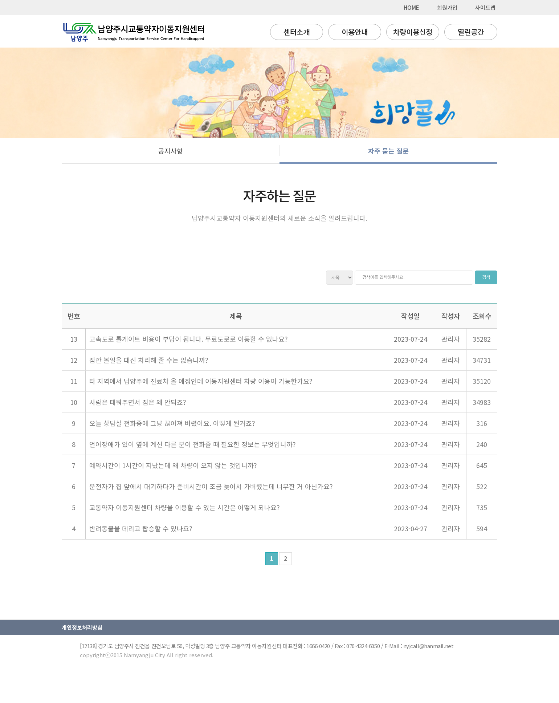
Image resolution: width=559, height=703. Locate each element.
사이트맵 (485, 7)
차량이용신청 (412, 32)
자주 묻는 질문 (388, 150)
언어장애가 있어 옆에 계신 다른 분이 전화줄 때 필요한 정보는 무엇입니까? (192, 444)
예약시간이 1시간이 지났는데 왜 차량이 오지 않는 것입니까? (173, 465)
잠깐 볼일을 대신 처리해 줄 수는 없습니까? (148, 360)
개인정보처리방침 (82, 627)
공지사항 (170, 150)
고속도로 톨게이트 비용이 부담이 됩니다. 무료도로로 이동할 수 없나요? (188, 339)
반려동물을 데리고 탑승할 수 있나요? (140, 528)
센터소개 (296, 32)
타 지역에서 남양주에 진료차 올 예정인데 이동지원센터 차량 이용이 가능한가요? (201, 381)
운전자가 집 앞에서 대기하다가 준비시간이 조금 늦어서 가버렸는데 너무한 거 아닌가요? (211, 486)
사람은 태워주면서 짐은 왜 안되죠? (137, 402)
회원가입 (447, 7)
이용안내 (355, 32)
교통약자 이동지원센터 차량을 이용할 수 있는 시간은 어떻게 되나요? (184, 507)
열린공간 (471, 32)
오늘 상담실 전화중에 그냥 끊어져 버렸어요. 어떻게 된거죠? (172, 423)
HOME (411, 7)
